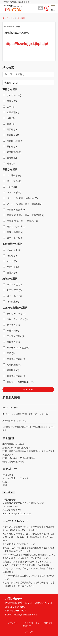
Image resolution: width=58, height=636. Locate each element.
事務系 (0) (10, 101)
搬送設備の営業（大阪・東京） (15, 421)
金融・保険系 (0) (13, 238)
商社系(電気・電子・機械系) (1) (20, 221)
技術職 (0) (10, 146)
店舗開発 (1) (11, 135)
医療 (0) (9, 118)
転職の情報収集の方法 (13, 461)
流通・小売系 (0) (13, 232)
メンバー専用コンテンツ (15, 478)
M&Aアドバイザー (10, 408)
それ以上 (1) (11, 301)
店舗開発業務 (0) (13, 141)
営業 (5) (9, 124)
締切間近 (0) (11, 370)
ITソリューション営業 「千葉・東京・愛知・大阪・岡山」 (26, 414)
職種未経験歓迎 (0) (14, 376)
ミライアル (29, 632)
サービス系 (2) (12, 181)
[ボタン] (40, 9)
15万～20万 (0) (12, 284)
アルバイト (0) (12, 250)
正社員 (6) (10, 272)
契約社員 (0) (11, 267)
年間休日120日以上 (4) (16, 347)
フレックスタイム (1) (15, 319)
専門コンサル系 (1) (14, 226)
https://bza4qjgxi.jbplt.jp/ (26, 44)
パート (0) (10, 261)
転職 (5, 482)
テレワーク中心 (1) (14, 313)
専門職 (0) (10, 129)
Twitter (8, 492)
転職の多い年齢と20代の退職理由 (18, 458)
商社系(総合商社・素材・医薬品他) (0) (23, 215)
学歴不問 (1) (11, 330)
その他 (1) (10, 187)
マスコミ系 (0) (12, 192)
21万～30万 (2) (12, 290)
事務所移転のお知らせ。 (14, 444)
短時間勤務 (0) (12, 152)
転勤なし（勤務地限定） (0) (18, 381)
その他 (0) (10, 255)
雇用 (5, 485)
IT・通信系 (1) (12, 175)
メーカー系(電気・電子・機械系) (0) (22, 204)
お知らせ (7, 475)
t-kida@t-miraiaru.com (20, 513)
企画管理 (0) (11, 112)
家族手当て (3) (12, 342)
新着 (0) (9, 353)
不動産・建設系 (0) (14, 209)
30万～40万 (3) (12, 296)
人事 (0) (9, 107)
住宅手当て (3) (12, 325)
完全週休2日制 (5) (13, 336)
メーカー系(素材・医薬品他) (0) (20, 198)
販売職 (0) (10, 158)
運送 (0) (9, 163)
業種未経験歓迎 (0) (14, 359)
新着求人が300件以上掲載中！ (17, 447)
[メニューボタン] (53, 8)
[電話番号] (46, 8)
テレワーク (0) (12, 95)
